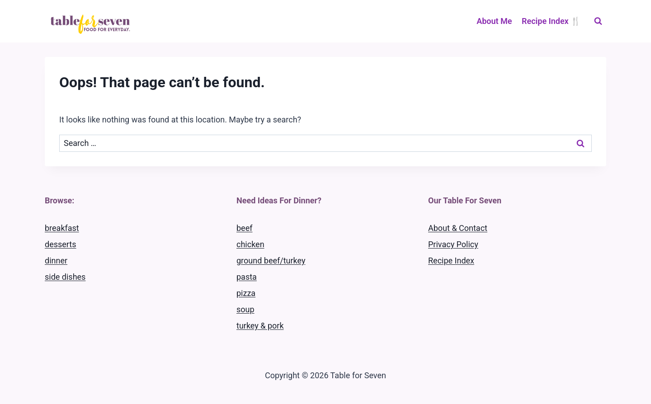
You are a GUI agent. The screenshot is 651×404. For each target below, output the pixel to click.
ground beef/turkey (270, 260)
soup (245, 309)
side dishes (65, 277)
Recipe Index (451, 260)
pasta (246, 277)
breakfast (62, 228)
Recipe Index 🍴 (551, 21)
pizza (245, 293)
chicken (250, 244)
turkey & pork (260, 325)
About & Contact (457, 228)
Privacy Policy (453, 244)
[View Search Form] (598, 21)
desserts (60, 244)
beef (244, 228)
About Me (494, 21)
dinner (56, 260)
